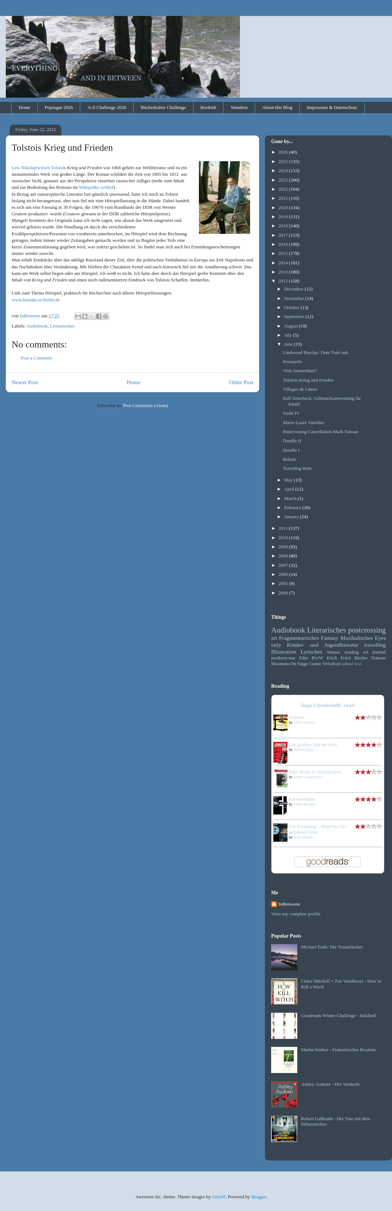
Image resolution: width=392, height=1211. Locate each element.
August (291, 326)
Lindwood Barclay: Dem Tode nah (315, 352)
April (289, 489)
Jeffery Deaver (304, 722)
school (348, 664)
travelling (375, 645)
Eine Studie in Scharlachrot (315, 772)
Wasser (333, 652)
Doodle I (291, 450)
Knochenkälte (302, 799)
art (274, 638)
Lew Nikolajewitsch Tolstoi (38, 167)
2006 (283, 574)
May (289, 480)
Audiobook (37, 326)
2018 (283, 225)
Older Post (241, 382)
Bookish (208, 107)
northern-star (283, 658)
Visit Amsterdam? (300, 370)
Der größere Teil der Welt (313, 744)
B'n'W (317, 658)
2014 (283, 262)
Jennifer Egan (304, 750)
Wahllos (296, 717)
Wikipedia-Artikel (96, 187)
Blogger (258, 1196)
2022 (283, 189)
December (294, 289)
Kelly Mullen (303, 837)
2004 (283, 593)
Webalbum (332, 664)
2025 (283, 161)
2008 (283, 555)
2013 (283, 272)
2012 (283, 281)
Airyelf (218, 1196)
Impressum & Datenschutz (332, 107)
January (292, 516)
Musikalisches (356, 638)
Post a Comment (36, 358)
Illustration (283, 652)
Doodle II (292, 440)
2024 (283, 170)
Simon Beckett (304, 804)
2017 (283, 235)
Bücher (361, 658)
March (291, 498)
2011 (283, 528)
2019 (283, 216)
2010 (283, 537)
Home (24, 107)
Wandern (239, 107)
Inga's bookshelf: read (328, 705)
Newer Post (25, 382)
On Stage (299, 663)
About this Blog (277, 107)
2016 (283, 244)
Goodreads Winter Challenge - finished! (338, 1015)
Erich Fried (338, 658)
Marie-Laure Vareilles (303, 422)
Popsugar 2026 (59, 107)
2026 (283, 152)
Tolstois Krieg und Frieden (308, 380)
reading (352, 652)
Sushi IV (291, 413)
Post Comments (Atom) (145, 405)
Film (303, 658)
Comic (315, 663)
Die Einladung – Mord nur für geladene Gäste (317, 829)
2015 (283, 253)
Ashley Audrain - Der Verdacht (330, 1084)
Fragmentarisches (299, 638)
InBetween (289, 904)
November (294, 298)
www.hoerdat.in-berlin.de (36, 299)
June (289, 344)
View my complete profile (295, 914)
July (288, 335)
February (293, 507)
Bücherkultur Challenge (163, 107)
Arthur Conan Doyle (308, 777)
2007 (283, 565)
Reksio (289, 459)
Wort (358, 664)
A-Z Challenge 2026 (106, 107)
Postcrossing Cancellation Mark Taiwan (320, 431)
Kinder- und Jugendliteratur (323, 645)
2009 (283, 546)
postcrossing (367, 630)
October (292, 307)
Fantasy (330, 638)
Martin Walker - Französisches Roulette (338, 1049)
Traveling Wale (297, 468)
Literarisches (62, 326)
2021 (283, 198)
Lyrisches (311, 652)
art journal (374, 652)
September (295, 316)
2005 (283, 583)
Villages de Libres (300, 389)
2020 (283, 207)
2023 (283, 180)
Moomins (280, 663)
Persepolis (292, 361)
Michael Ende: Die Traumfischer (332, 947)
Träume (378, 658)
